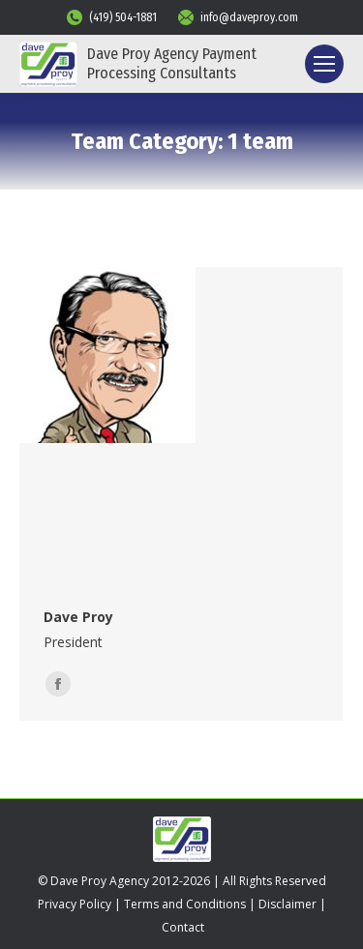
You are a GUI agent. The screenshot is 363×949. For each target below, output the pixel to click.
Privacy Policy (74, 904)
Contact (183, 927)
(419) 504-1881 (111, 17)
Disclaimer (287, 904)
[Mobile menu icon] (324, 63)
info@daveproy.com (237, 17)
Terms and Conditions (185, 904)
